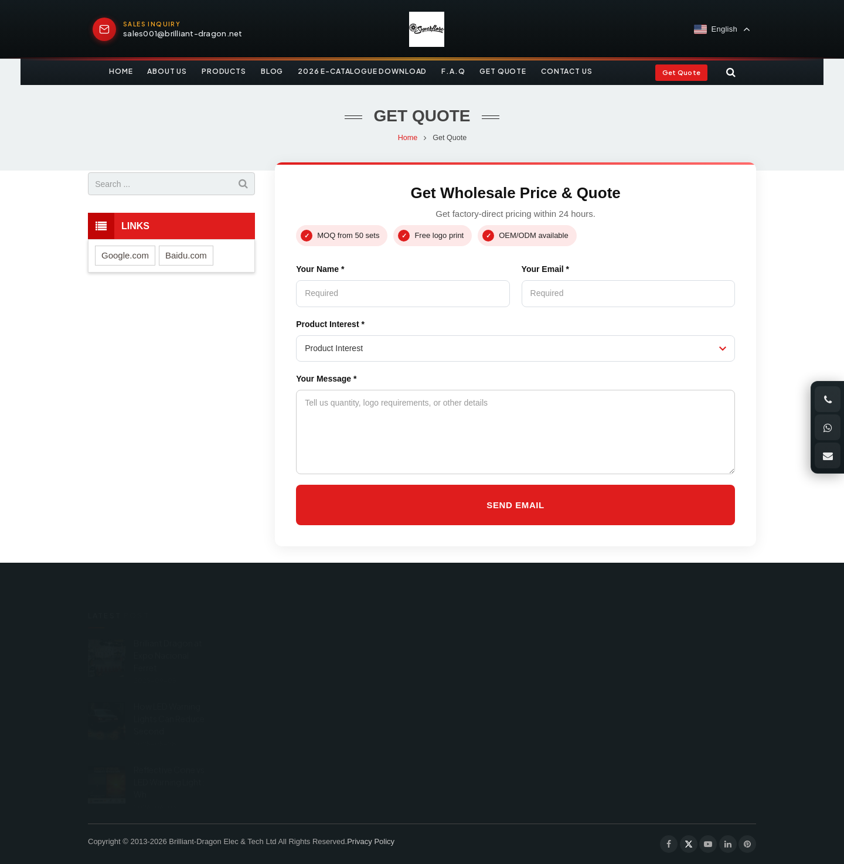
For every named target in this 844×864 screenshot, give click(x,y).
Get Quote (681, 72)
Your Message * (326, 378)
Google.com (125, 255)
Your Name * (320, 269)
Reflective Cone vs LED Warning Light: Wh (169, 764)
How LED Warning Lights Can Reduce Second (169, 701)
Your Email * (545, 269)
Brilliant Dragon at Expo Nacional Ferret (168, 637)
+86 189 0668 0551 (483, 645)
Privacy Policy (370, 841)
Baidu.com (186, 255)
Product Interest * (330, 324)
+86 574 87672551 (481, 669)
